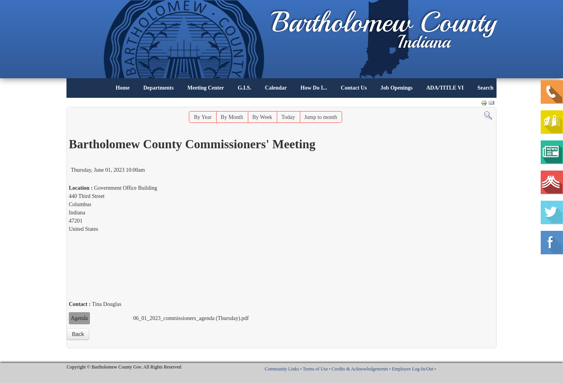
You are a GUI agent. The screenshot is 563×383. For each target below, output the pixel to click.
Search (485, 88)
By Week (262, 117)
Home (123, 88)
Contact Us (354, 88)
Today (288, 117)
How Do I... (314, 88)
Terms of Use (315, 369)
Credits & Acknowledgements (360, 369)
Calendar (276, 88)
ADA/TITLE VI (445, 88)
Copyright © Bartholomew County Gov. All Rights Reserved (124, 367)
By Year (203, 117)
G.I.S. (244, 88)
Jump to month (320, 117)
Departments (158, 88)
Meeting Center (205, 88)
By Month (232, 117)
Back (78, 334)
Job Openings (396, 88)
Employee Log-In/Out (412, 369)
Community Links (282, 369)
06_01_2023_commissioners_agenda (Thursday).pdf (191, 318)
